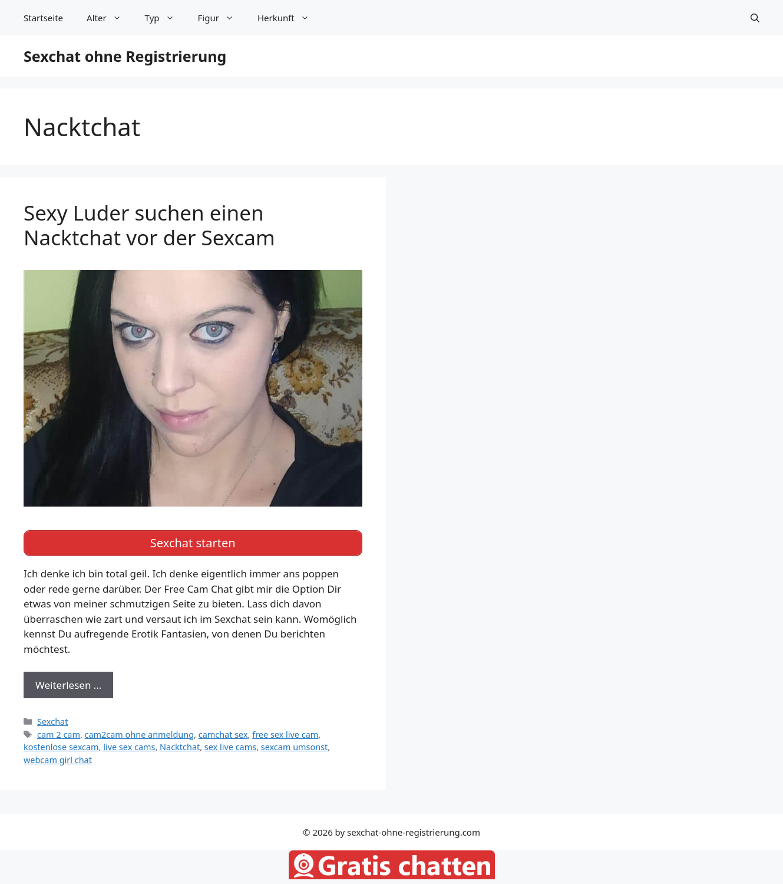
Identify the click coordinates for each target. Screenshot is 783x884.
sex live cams (230, 746)
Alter (110, 17)
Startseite (43, 18)
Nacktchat (180, 746)
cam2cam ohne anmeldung (139, 734)
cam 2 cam (58, 734)
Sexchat (52, 721)
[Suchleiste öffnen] (755, 17)
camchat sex (223, 734)
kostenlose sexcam (61, 746)
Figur (222, 17)
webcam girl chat (58, 759)
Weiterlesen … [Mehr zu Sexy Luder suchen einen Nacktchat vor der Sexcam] (68, 685)
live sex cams (129, 746)
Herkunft (289, 17)
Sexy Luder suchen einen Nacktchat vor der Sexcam (149, 225)
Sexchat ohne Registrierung (125, 56)
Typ (165, 17)
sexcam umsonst (294, 746)
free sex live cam (285, 734)
